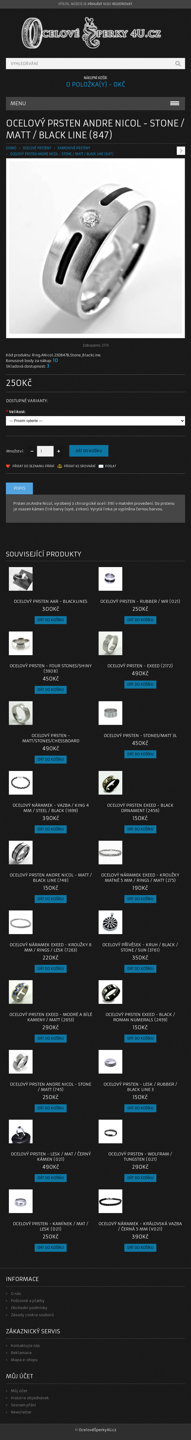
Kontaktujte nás (25, 1345)
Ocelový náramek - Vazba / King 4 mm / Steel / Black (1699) (51, 808)
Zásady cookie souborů (32, 1315)
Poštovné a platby (27, 1300)
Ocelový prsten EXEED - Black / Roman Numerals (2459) (140, 1017)
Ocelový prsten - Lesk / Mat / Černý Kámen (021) (51, 1156)
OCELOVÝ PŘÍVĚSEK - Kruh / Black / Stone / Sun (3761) (140, 947)
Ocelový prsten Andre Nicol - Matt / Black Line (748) (51, 877)
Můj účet (19, 1391)
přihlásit (95, 4)
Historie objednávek (30, 1398)
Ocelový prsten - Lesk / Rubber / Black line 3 (140, 1087)
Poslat (110, 466)
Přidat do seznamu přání (33, 466)
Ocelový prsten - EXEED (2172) (140, 665)
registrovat (122, 4)
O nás (16, 1293)
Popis (19, 488)
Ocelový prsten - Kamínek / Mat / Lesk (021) (50, 1226)
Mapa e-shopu (24, 1360)
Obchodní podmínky (29, 1308)
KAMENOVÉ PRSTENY (74, 148)
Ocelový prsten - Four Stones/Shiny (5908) (51, 668)
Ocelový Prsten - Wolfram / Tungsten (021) (140, 1156)
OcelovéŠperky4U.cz (97, 1430)
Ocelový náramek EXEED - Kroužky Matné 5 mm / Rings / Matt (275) (140, 877)
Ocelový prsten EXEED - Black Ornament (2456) (140, 808)
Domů (11, 148)
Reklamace (21, 1352)
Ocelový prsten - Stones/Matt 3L (140, 735)
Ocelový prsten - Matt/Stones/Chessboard (50, 738)
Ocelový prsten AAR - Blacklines (50, 601)
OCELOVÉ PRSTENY (37, 148)
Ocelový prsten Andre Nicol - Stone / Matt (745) (50, 1087)
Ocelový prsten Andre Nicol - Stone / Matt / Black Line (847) (61, 154)
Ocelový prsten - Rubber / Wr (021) (140, 601)
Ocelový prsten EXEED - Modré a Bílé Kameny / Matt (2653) (50, 1017)
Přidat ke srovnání (79, 466)
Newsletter (21, 1412)
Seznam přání (23, 1405)
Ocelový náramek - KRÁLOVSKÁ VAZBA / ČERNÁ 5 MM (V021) (140, 1226)
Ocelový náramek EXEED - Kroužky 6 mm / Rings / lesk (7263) (51, 947)
